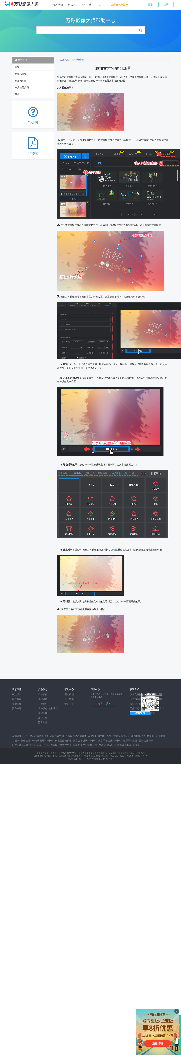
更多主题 (17, 708)
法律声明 (43, 713)
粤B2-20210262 (117, 755)
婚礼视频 (17, 699)
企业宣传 (17, 703)
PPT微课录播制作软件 (37, 735)
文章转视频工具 (121, 735)
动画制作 (75, 745)
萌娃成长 (17, 694)
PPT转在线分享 (89, 745)
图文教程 (21, 60)
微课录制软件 (130, 740)
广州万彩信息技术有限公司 (62, 755)
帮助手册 (69, 703)
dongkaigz (151, 703)
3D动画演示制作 (107, 745)
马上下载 (102, 703)
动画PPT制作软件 (21, 740)
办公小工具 (43, 745)
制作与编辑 (21, 73)
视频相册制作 (124, 745)
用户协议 (43, 717)
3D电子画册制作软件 (43, 740)
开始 (17, 66)
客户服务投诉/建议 (48, 708)
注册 (166, 4)
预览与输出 (21, 80)
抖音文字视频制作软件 (85, 740)
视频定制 (140, 713)
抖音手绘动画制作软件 (110, 740)
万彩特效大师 (57, 735)
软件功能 (58, 4)
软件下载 (86, 4)
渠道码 (136, 745)
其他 (17, 94)
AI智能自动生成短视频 (99, 735)
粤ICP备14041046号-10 (136, 755)
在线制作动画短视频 (76, 735)
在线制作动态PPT (60, 745)
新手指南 (69, 699)
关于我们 (43, 703)
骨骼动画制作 (146, 740)
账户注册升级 (22, 87)
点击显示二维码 (154, 694)
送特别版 (43, 699)
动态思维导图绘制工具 (24, 745)
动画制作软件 (138, 735)
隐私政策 (43, 722)
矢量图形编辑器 (63, 740)
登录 (150, 4)
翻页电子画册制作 (156, 735)
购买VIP (72, 4)
